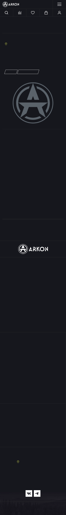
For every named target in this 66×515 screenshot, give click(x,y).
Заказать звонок (33, 453)
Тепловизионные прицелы (33, 268)
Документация (33, 372)
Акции (33, 326)
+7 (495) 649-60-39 (15, 52)
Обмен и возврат (33, 368)
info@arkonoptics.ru (33, 482)
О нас (33, 338)
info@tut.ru (11, 55)
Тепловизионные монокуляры (33, 273)
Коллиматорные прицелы (33, 291)
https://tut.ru (12, 59)
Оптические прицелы (33, 300)
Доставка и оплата (33, 354)
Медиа (33, 389)
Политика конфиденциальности (15, 511)
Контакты (33, 396)
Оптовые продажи (33, 377)
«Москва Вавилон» (17, 38)
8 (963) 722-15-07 (37, 473)
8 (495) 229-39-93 (38, 470)
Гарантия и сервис (32, 349)
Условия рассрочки (33, 363)
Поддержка (32, 344)
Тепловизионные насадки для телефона (33, 305)
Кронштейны (33, 309)
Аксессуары (33, 314)
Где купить (33, 383)
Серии (33, 320)
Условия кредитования (33, 359)
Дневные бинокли (33, 286)
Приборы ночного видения (33, 282)
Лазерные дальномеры (33, 296)
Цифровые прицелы (33, 277)
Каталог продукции (33, 263)
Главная (8, 22)
